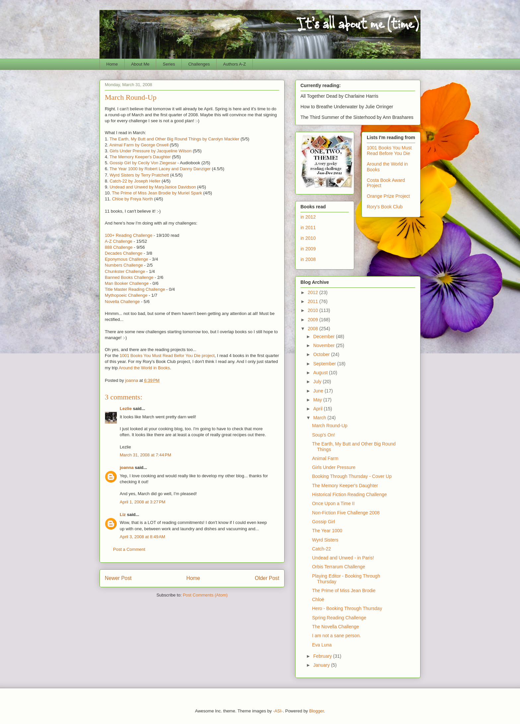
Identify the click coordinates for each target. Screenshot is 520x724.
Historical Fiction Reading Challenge (349, 494)
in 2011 (308, 227)
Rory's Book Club (385, 206)
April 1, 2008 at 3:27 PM (142, 501)
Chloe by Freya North (132, 198)
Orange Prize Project (388, 196)
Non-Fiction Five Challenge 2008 (346, 512)
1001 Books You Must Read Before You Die (389, 150)
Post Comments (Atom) (205, 595)
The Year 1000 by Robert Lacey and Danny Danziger (160, 168)
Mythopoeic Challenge (126, 295)
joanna (127, 467)
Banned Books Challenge (129, 277)
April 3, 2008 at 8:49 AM (142, 536)
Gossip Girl (323, 521)
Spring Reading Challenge (339, 617)
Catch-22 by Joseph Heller (134, 181)
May (318, 399)
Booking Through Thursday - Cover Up (352, 476)
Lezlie (126, 408)
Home (112, 64)
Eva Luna (322, 644)
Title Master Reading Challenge (135, 289)
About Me (140, 64)
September (325, 363)
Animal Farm (325, 458)
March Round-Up (330, 425)
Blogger (316, 710)
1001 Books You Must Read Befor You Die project (167, 355)
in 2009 (308, 248)
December (324, 336)
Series (169, 64)
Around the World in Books (144, 367)
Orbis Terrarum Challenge (338, 566)
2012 (313, 292)
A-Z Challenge (118, 241)
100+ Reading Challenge (128, 235)
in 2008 (308, 259)
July (318, 381)
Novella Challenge (122, 301)
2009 (313, 319)
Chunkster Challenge (125, 271)
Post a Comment (129, 549)
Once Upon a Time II (333, 503)
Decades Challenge (123, 253)
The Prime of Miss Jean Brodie (343, 590)
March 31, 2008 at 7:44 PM (145, 454)
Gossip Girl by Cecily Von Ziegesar (142, 162)
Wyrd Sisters (325, 540)
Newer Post (118, 578)
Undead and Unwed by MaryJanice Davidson (152, 186)
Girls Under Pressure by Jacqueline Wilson (150, 150)
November (324, 345)
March (320, 417)
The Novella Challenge (335, 626)
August (321, 372)
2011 (313, 301)
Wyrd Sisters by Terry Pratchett (139, 175)
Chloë (318, 599)
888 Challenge (119, 247)
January (322, 665)
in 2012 (308, 217)
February (323, 656)
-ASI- (278, 710)
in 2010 (308, 238)
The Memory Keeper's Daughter (140, 156)
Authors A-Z (234, 64)
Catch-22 (321, 548)
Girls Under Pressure (334, 467)
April (318, 408)
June (318, 390)
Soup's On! (323, 435)
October (322, 354)
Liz (123, 514)
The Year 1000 (327, 530)
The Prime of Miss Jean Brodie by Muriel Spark (157, 192)
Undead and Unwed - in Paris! (343, 557)
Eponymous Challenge (126, 259)
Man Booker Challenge (127, 283)
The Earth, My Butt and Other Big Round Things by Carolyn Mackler (174, 138)
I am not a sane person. (336, 635)
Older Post (267, 578)
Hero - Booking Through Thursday (347, 608)
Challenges (199, 64)
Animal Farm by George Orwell (138, 144)
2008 (313, 328)
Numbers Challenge (124, 265)
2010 (313, 310)
